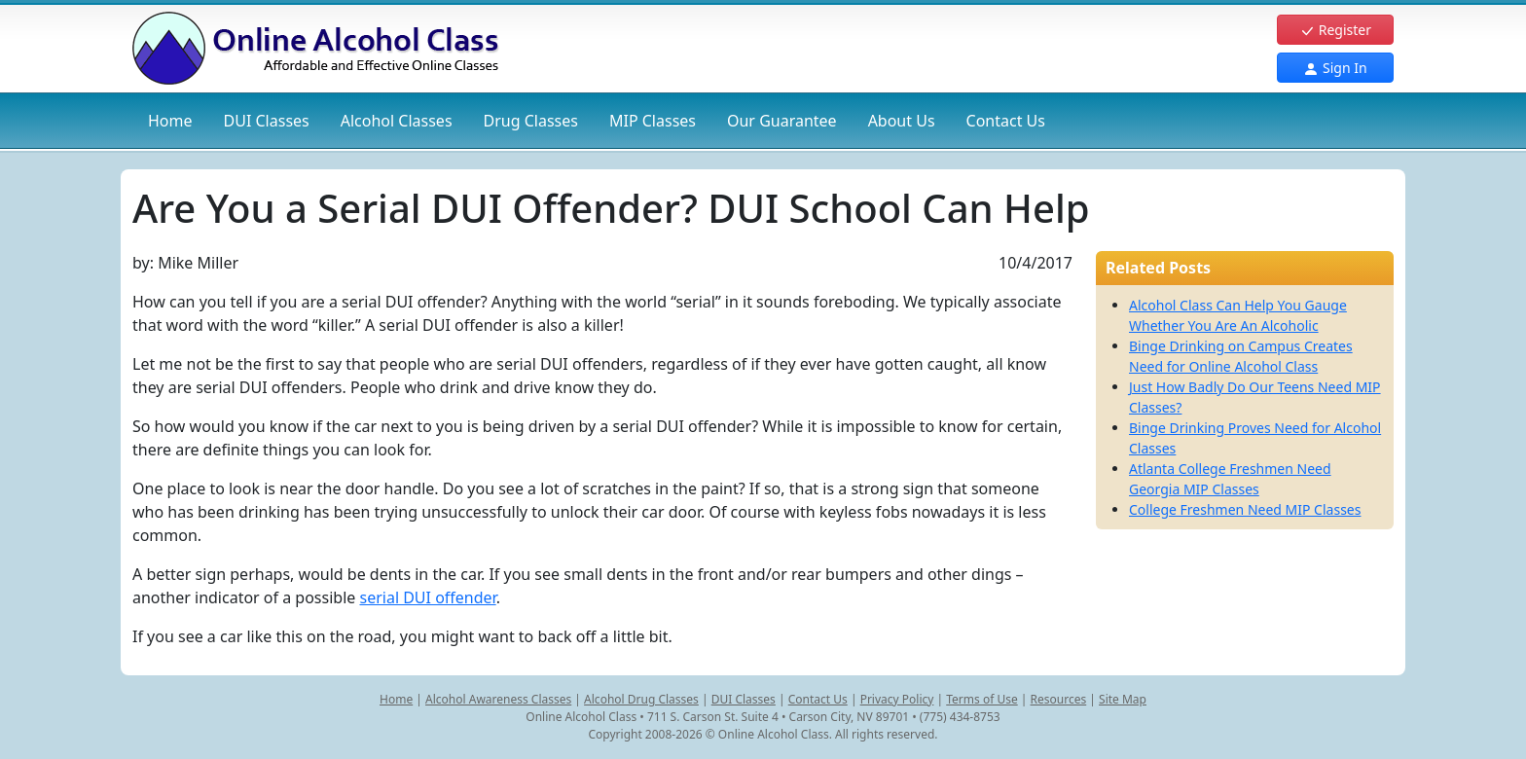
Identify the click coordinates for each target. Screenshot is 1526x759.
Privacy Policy (897, 699)
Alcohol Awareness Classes (498, 699)
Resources (1059, 699)
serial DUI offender (427, 597)
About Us (901, 120)
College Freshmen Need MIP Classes (1245, 509)
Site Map (1122, 699)
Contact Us (1005, 120)
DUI (266, 120)
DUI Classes (743, 699)
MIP (652, 120)
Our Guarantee (782, 120)
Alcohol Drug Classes (641, 699)
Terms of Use (981, 699)
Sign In (1334, 67)
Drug (531, 120)
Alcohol (397, 120)
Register (1335, 29)
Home (170, 120)
